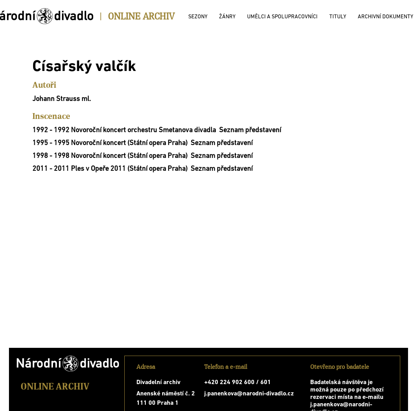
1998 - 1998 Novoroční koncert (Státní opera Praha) (109, 156)
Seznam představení (250, 130)
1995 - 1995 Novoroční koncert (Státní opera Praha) (109, 143)
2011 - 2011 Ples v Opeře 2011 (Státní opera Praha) (109, 169)
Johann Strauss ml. (61, 99)
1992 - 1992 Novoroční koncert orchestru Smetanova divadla (124, 130)
